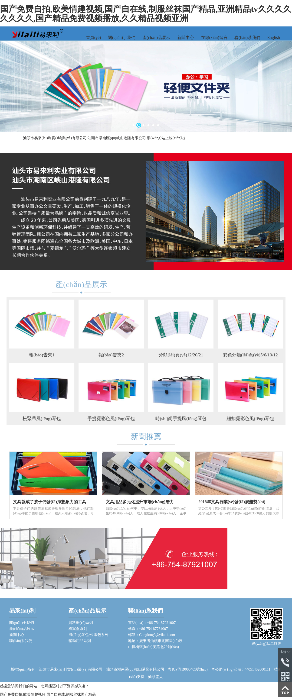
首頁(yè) (93, 37)
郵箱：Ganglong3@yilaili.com (151, 635)
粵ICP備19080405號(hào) (189, 669)
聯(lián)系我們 (247, 37)
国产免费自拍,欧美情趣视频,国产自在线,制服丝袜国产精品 (48, 694)
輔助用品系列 (80, 641)
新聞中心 (185, 37)
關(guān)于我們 (121, 37)
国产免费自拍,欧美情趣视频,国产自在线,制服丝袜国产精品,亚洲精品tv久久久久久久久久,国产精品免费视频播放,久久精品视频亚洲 (145, 13)
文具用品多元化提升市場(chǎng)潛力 (140, 502)
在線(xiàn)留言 (214, 37)
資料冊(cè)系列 (81, 623)
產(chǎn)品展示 (156, 37)
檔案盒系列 (78, 629)
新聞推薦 (146, 436)
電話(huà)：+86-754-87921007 (152, 623)
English (273, 37)
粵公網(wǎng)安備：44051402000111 (240, 669)
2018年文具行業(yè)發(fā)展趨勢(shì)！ (231, 502)
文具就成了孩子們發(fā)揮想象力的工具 (49, 502)
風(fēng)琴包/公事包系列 (88, 635)
